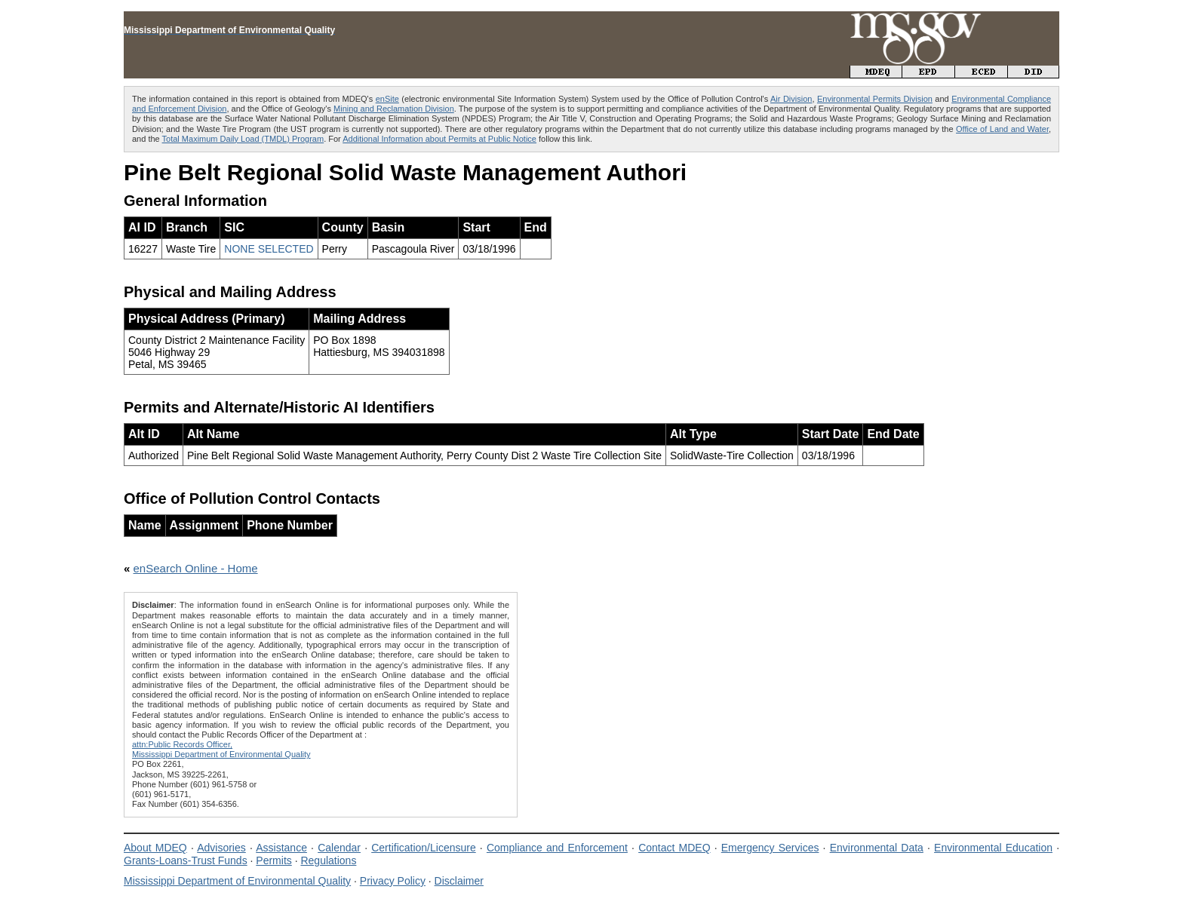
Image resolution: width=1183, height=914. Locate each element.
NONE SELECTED (268, 249)
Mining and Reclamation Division (393, 108)
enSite (387, 98)
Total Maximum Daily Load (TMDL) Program (243, 138)
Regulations (328, 860)
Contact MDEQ (674, 848)
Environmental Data (876, 848)
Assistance (281, 848)
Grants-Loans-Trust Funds (185, 860)
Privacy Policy (393, 881)
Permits (273, 860)
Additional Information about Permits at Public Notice (439, 138)
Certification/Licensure (423, 848)
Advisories (221, 848)
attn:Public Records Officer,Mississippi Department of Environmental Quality (221, 749)
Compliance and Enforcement (557, 848)
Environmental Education (993, 848)
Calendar (339, 848)
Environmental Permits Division (875, 98)
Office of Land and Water (1002, 128)
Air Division (791, 98)
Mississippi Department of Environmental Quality (237, 881)
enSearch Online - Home (196, 568)
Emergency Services (770, 848)
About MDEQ (155, 848)
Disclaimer (459, 881)
